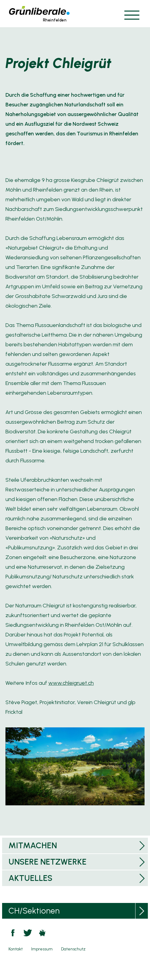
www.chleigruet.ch (71, 683)
